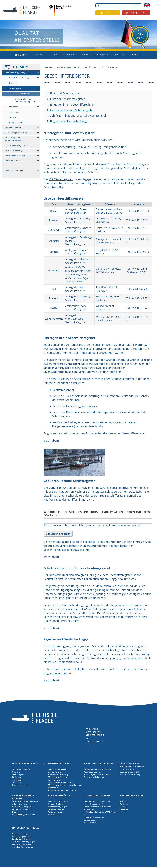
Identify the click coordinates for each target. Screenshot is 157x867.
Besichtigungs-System (21, 836)
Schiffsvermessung (56, 809)
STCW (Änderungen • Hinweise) (97, 769)
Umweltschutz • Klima (15, 155)
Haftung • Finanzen (14, 160)
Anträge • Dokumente (63, 54)
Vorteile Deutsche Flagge (20, 77)
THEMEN (20, 67)
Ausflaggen (14, 112)
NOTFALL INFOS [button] (136, 13)
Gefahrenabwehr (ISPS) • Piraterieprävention (22, 808)
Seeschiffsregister (22, 93)
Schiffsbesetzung (127, 769)
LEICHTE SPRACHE (94, 741)
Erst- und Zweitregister (64, 93)
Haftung (123, 801)
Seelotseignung (54, 772)
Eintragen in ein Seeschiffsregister (72, 104)
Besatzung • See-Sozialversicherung (13, 139)
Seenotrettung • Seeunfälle (23, 814)
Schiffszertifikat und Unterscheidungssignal (78, 115)
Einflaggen (13, 106)
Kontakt (40, 54)
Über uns (13, 83)
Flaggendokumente (17, 122)
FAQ (87, 738)
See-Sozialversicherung (130, 774)
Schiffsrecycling (90, 822)
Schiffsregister (15, 88)
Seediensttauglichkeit (57, 769)
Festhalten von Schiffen (22, 844)
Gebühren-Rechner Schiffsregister (72, 110)
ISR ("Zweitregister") (61, 179)
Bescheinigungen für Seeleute (96, 774)
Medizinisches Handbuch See (60, 782)
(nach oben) (51, 440)
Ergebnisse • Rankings (21, 839)
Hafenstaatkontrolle (14, 170)
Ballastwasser (90, 820)
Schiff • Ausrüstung (14, 150)
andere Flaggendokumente (117, 579)
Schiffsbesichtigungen (57, 806)
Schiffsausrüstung (55, 812)
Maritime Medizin (13, 127)
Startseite (48, 67)
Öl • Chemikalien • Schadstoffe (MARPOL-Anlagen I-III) (97, 802)
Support (134, 54)
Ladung (15, 812)
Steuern (123, 806)
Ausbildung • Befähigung (16, 132)
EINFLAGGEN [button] (108, 13)
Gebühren (124, 809)
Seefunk (51, 814)
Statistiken (13, 117)
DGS (87, 744)
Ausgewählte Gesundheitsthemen (62, 790)
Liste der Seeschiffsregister (67, 99)
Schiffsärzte (53, 787)
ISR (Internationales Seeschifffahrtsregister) (24, 100)
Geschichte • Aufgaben (22, 833)
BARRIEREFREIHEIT (94, 735)
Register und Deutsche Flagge (69, 121)
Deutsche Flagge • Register (17, 72)
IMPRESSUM (91, 729)
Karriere (119, 54)
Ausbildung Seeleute (92, 772)
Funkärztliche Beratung (58, 774)
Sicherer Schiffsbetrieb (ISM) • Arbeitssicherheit (25, 802)
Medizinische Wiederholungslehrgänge (64, 785)
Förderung (124, 804)
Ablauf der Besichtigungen (23, 841)
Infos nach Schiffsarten (58, 801)
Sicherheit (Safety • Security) (18, 145)
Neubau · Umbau (55, 804)
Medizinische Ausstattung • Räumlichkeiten (59, 778)
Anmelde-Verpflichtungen (23, 847)
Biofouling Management (94, 817)
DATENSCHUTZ (93, 732)
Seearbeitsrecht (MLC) (129, 772)
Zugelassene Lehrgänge (94, 777)
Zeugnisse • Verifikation (95, 54)
